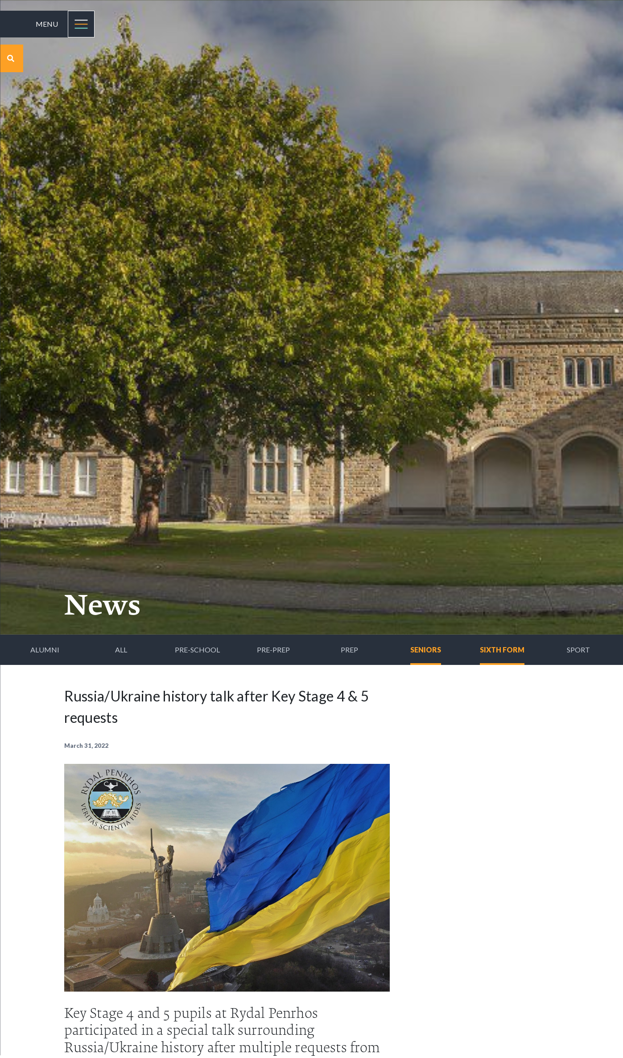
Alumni (44, 649)
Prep (349, 649)
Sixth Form (502, 649)
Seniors (425, 649)
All (121, 649)
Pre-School (197, 649)
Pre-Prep (273, 649)
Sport (578, 649)
